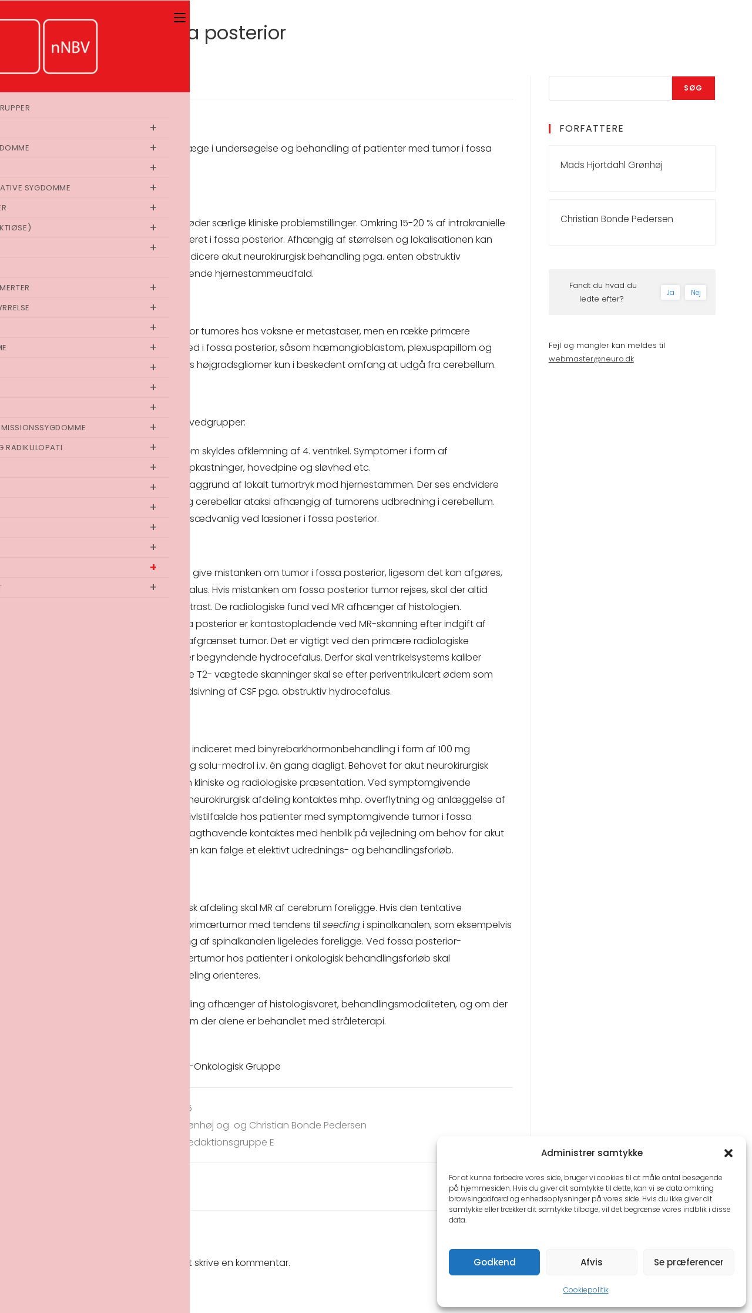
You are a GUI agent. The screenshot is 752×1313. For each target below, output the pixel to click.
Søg (693, 88)
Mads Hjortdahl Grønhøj (611, 165)
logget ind (141, 1263)
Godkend (495, 1262)
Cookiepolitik (586, 1290)
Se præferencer (689, 1262)
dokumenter (98, 1066)
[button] (728, 1153)
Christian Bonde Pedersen (616, 219)
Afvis (591, 1262)
